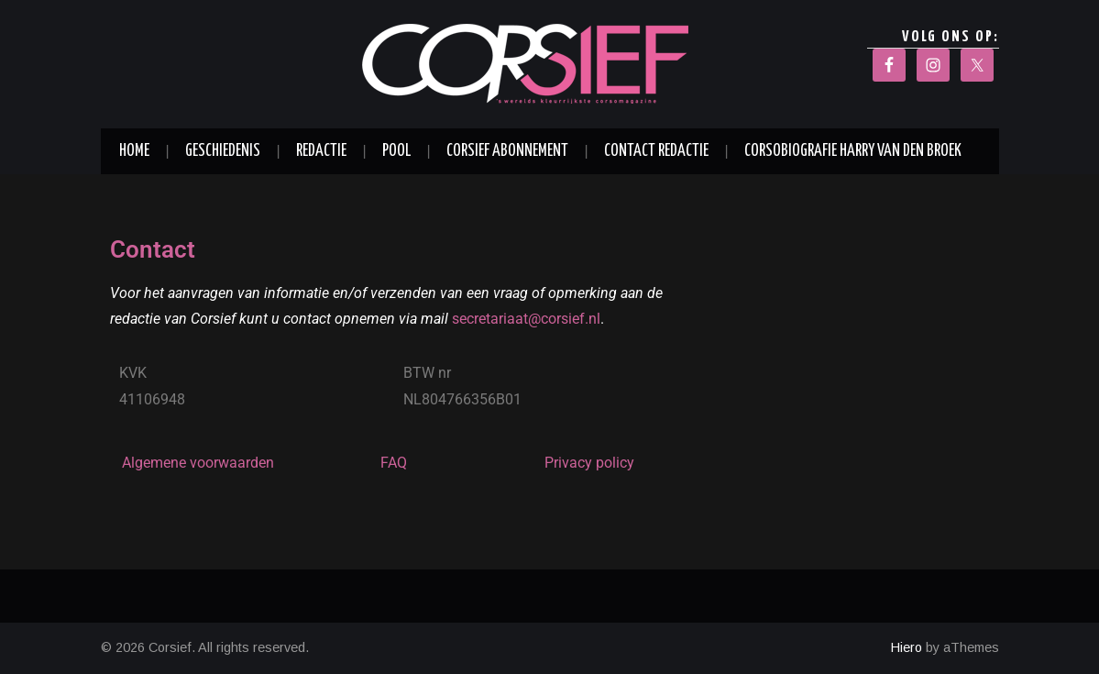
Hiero (906, 647)
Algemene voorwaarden (198, 462)
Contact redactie (656, 151)
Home (134, 151)
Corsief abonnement (507, 151)
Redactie (321, 151)
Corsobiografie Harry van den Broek (853, 151)
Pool (396, 151)
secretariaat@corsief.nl (526, 318)
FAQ (393, 462)
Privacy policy (589, 462)
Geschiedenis (222, 151)
